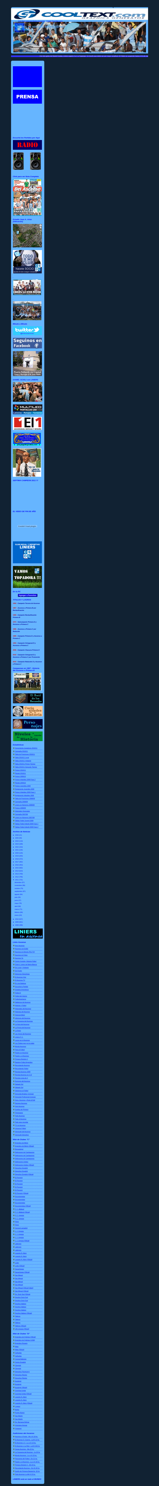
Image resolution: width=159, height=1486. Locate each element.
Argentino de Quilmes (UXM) (25, 1340)
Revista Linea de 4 (21, 1078)
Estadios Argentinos (22, 989)
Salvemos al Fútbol (21, 1090)
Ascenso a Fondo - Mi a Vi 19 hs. (26, 1436)
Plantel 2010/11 (20, 773)
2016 (17, 865)
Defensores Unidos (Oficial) (24, 1165)
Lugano (17, 1406)
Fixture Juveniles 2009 (23, 786)
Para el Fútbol (20, 1049)
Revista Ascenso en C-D (23, 1075)
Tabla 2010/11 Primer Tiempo (25, 764)
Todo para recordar (21, 1122)
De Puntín (18, 971)
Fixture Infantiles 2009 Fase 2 (25, 779)
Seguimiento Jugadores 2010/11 (26, 748)
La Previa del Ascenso (22, 1027)
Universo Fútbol (20, 1128)
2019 (17, 856)
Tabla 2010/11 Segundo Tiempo (26, 767)
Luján (17, 1263)
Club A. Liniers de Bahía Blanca (26, 964)
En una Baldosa (20, 983)
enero (17, 915)
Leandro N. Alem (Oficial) (23, 1259)
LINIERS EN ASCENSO (21, 23)
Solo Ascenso (19, 1106)
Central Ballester (21, 1359)
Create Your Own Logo (54, 21)
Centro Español (20, 1362)
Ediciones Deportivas (22, 974)
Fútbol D (18, 993)
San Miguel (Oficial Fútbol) (24, 1288)
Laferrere (18, 1244)
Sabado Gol (19, 1084)
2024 (17, 841)
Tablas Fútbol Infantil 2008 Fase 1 (26, 824)
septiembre (19, 891)
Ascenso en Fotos (21, 955)
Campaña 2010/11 (21, 751)
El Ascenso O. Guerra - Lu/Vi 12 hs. (27, 1440)
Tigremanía (19, 1113)
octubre (17, 888)
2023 (17, 844)
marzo (17, 909)
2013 (17, 874)
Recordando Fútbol (21, 1068)
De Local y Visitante (22, 967)
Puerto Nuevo (20, 1412)
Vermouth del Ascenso (23, 1131)
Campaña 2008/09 (21, 802)
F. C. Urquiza (19, 1215)
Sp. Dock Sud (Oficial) (22, 1294)
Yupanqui (18, 1428)
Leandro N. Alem (21, 1253)
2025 (17, 838)
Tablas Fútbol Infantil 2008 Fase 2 (26, 827)
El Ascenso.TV (20, 980)
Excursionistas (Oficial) (23, 1206)
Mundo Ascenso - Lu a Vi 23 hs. (26, 1455)
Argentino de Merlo (21, 1143)
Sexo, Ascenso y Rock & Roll (25, 1100)
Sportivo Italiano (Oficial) (23, 1313)
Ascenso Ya (19, 958)
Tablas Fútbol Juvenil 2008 (24, 820)
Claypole (18, 1365)
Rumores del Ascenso (22, 1081)
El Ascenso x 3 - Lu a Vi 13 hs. (25, 1443)
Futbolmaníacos (20, 999)
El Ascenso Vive (20, 977)
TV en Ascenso (20, 1125)
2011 (17, 880)
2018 (17, 859)
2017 (17, 862)
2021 (17, 850)
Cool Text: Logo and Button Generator (31, 21)
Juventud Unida (20, 1390)
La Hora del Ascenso (22, 1024)
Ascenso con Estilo (21, 949)
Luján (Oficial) (20, 1266)
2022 (17, 847)
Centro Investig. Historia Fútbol (25, 961)
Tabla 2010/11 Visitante (23, 761)
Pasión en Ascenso (21, 1053)
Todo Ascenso (20, 1116)
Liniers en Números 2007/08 (25, 817)
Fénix (17, 1221)
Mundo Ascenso (20, 1046)
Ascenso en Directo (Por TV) (25, 952)
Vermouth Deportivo (22, 1135)
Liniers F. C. (19, 1037)
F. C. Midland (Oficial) (22, 1212)
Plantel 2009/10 (20, 783)
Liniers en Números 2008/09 (25, 805)
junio (16, 900)
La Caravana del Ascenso (24, 1021)
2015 (17, 868)
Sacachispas (19, 1269)
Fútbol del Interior (21, 996)
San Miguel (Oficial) (22, 1291)
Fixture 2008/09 (20, 808)
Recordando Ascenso (22, 1065)
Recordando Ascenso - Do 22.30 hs (27, 1468)
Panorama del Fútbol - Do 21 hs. (26, 1458)
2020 (17, 853)
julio (16, 897)
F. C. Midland (19, 1209)
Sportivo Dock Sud (21, 1297)
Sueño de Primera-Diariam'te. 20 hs (27, 1471)
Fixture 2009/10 (20, 776)
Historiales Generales (22, 811)
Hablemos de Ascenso (23, 1002)
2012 (17, 877)
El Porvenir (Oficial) (22, 1193)
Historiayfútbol (20, 1015)
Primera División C (21, 1059)
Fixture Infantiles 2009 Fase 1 (25, 792)
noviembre (18, 885)
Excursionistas (20, 1196)
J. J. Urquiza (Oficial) (22, 1241)
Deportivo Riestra (21, 1375)
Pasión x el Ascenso (22, 1056)
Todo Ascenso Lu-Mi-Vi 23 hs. (25, 1474)
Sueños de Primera (21, 1109)
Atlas (17, 1346)
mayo (17, 903)
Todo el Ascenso (20, 1119)
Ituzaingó (18, 1381)
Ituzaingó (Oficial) (21, 1387)
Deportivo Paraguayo (22, 1372)
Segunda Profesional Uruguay (25, 1097)
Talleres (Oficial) (20, 1326)
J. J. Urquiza (19, 1231)
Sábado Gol (19, 1087)
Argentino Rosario (21, 1343)
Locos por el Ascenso (22, 1040)
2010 (17, 919)
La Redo (18, 1030)
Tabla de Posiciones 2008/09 (25, 798)
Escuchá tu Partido (21, 986)
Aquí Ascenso (20, 945)
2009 (17, 922)
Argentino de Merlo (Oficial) (24, 1146)
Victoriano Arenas (21, 1425)
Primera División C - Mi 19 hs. (25, 1465)
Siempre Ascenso (21, 1103)
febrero (17, 912)
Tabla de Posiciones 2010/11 (25, 754)
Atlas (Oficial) (19, 1349)
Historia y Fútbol (20, 1005)
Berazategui (19, 1149)
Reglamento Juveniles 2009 (24, 789)
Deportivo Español (21, 1168)
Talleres (17, 1316)
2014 (17, 871)
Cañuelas (18, 1353)
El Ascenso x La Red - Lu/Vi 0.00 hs (27, 1446)
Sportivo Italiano (20, 1304)
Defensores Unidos (21, 1162)
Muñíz (17, 1409)
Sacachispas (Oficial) (22, 1272)
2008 (17, 925)
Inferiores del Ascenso (22, 1018)
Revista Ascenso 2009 (22, 1072)
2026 (17, 835)
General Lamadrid (21, 1228)
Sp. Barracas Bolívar (22, 1422)
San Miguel (19, 1275)
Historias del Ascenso (22, 1012)
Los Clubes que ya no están (24, 1043)
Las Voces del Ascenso (23, 1034)
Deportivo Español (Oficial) (24, 1174)
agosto (17, 894)
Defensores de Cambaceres (24, 1152)
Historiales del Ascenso (23, 1009)
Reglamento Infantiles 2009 (24, 795)
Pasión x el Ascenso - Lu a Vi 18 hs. (27, 1462)
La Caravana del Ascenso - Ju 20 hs (27, 1452)
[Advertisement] (27, 120)
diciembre (18, 882)
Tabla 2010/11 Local (22, 757)
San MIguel (19, 1285)
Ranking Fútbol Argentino (24, 1062)
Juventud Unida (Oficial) (23, 1394)
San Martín (19, 1416)
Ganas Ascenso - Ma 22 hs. (24, 1449)
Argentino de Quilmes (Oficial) (25, 1337)
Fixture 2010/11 (20, 770)
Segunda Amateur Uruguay (24, 1094)
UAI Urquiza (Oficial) (22, 1329)
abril (16, 906)
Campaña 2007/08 (21, 814)
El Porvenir (19, 1177)
